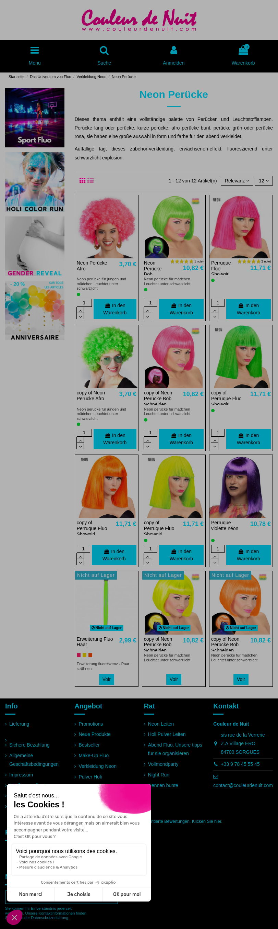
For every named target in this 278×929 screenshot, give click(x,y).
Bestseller (88, 745)
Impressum (21, 774)
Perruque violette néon (224, 525)
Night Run (158, 774)
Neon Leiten (161, 724)
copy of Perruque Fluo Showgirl (226, 398)
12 (263, 180)
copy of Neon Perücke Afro (91, 395)
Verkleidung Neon (97, 766)
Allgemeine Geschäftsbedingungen (34, 760)
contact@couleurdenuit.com (243, 785)
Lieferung (19, 724)
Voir (106, 679)
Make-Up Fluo (93, 755)
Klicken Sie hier (206, 821)
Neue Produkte (94, 734)
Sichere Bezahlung (29, 745)
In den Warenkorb (114, 309)
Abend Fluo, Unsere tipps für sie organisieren (175, 749)
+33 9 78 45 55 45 (240, 764)
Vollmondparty (163, 764)
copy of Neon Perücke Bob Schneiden (158, 398)
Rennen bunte (163, 785)
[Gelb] (84, 655)
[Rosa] (79, 655)
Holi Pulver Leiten (167, 734)
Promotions (90, 724)
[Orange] (90, 655)
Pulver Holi (90, 777)
